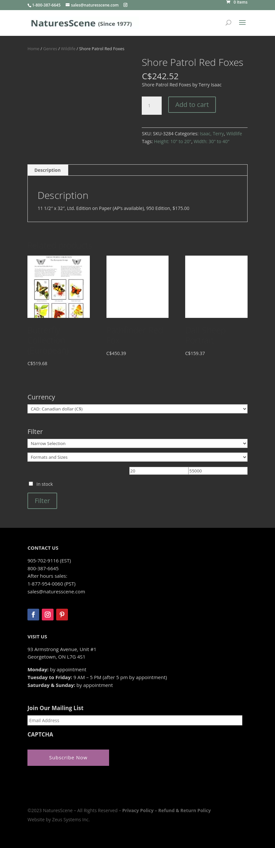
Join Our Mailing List (55, 708)
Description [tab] (47, 170)
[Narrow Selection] (137, 443)
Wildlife (68, 49)
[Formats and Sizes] (137, 457)
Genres (50, 49)
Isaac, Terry (212, 133)
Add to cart (192, 104)
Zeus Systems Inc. (70, 819)
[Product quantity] (151, 106)
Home (33, 49)
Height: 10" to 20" (172, 141)
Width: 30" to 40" (212, 141)
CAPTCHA (40, 734)
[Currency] (137, 408)
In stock (44, 484)
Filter (42, 500)
